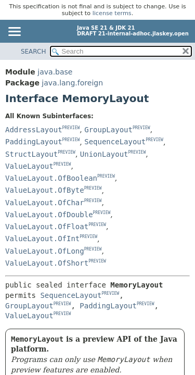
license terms (112, 13)
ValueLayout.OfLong (44, 251)
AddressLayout (33, 130)
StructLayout (31, 154)
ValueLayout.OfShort (46, 263)
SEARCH (33, 51)
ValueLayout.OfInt (42, 238)
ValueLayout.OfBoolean (51, 178)
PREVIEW (71, 128)
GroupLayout (108, 130)
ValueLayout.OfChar (44, 202)
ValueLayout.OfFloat (46, 226)
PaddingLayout (33, 142)
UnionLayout (104, 154)
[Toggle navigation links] (14, 32)
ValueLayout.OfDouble (49, 214)
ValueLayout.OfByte (44, 190)
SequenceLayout (115, 142)
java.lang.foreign (72, 83)
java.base (54, 72)
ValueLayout (29, 166)
